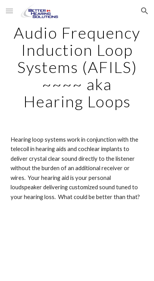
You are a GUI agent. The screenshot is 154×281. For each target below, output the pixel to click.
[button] (9, 10)
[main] (76, 67)
